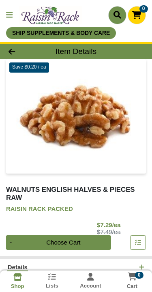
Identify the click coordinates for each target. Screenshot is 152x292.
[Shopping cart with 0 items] (137, 15)
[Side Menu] (9, 15)
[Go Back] (23, 52)
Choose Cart (63, 242)
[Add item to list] (138, 243)
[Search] (117, 15)
